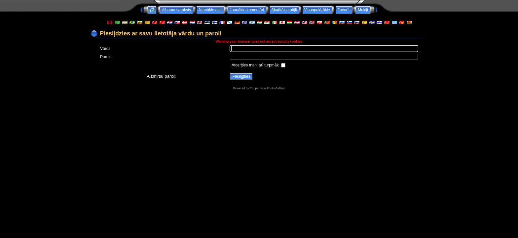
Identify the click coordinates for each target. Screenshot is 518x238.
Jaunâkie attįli (210, 10)
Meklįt (363, 10)
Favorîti (344, 10)
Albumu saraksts (176, 10)
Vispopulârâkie (317, 10)
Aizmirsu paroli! (161, 76)
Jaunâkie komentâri (247, 10)
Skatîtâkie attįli (284, 10)
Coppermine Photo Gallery (267, 88)
